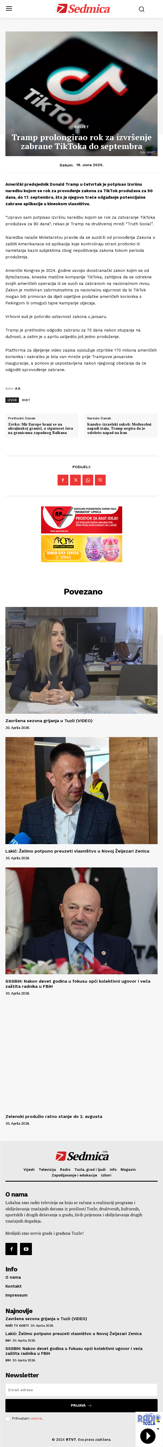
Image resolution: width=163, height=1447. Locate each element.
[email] (81, 1389)
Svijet (81, 127)
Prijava (81, 1405)
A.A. (18, 388)
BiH (8, 1340)
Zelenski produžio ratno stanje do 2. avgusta (54, 1116)
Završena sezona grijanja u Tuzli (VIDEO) (48, 720)
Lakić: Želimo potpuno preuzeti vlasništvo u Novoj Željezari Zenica (77, 851)
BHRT (26, 400)
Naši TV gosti (17, 1325)
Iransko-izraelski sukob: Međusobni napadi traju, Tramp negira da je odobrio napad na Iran (119, 428)
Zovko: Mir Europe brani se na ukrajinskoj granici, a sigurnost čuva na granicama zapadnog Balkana (40, 428)
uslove (36, 1418)
